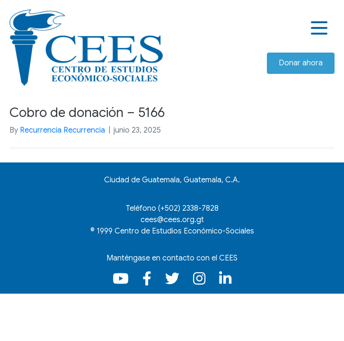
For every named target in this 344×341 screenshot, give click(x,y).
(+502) (188, 208)
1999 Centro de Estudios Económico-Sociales (175, 231)
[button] (320, 28)
